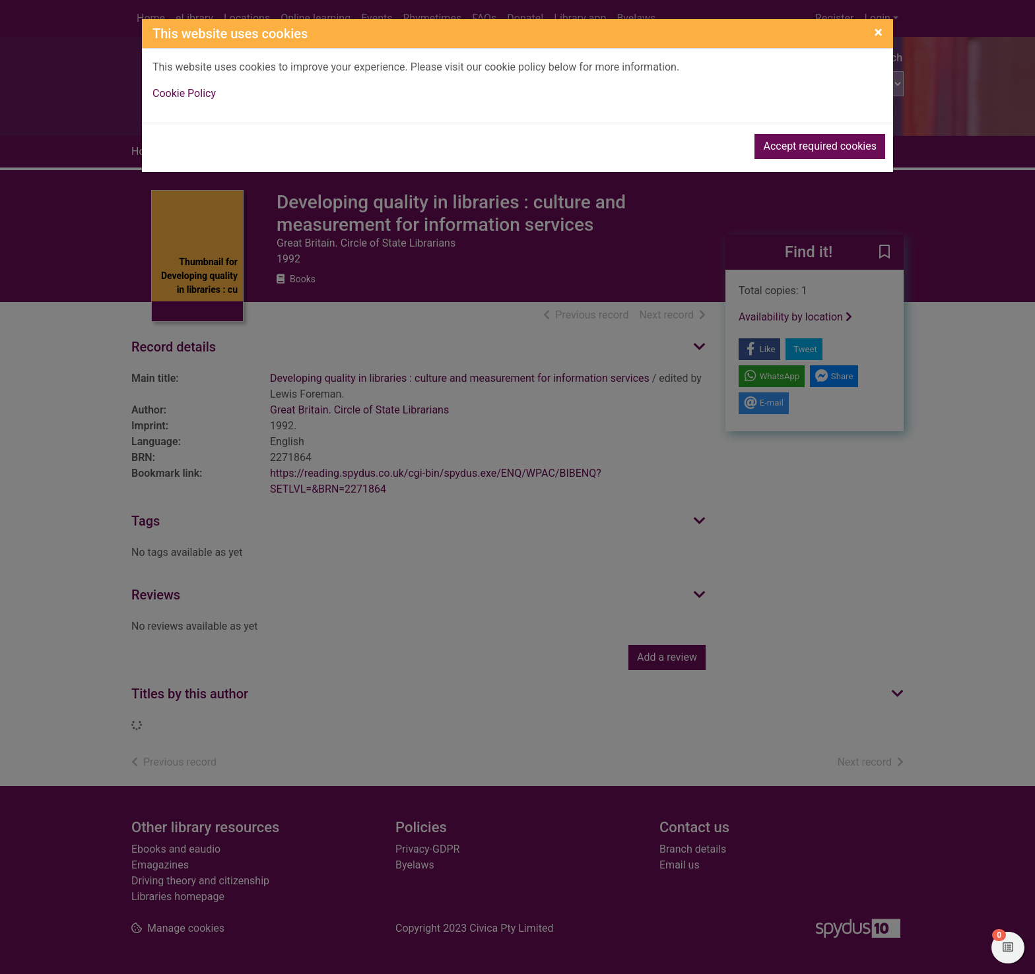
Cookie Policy (184, 93)
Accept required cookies (820, 146)
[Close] (878, 32)
